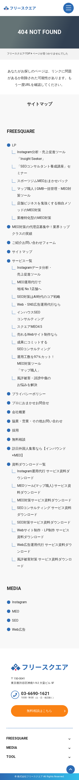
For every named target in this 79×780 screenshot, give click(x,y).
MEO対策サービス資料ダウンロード (44, 500)
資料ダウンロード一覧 (29, 464)
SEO (15, 620)
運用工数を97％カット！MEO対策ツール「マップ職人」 (36, 363)
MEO (15, 611)
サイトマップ (22, 252)
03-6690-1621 (42, 695)
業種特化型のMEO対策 (34, 218)
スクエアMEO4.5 (29, 327)
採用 (15, 430)
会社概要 (18, 412)
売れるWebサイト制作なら (37, 334)
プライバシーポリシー (29, 394)
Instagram (19, 602)
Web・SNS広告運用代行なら (39, 304)
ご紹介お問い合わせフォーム (34, 243)
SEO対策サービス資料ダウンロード (44, 522)
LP (14, 145)
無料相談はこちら (39, 711)
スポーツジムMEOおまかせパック (42, 181)
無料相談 (18, 439)
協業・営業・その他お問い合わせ (37, 421)
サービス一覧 (22, 261)
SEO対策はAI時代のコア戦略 (38, 297)
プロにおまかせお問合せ (30, 403)
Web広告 (18, 630)
